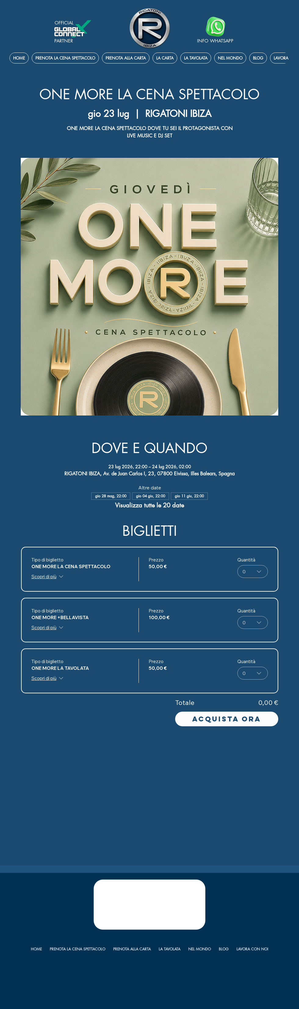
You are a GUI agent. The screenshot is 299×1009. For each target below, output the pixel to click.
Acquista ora (226, 719)
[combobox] (252, 571)
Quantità (246, 560)
